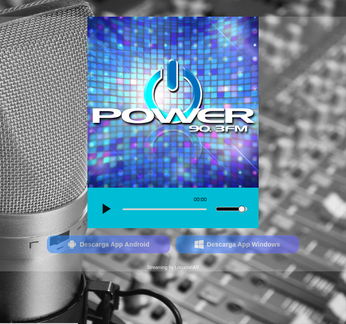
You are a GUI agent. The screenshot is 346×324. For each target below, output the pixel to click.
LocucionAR (187, 267)
